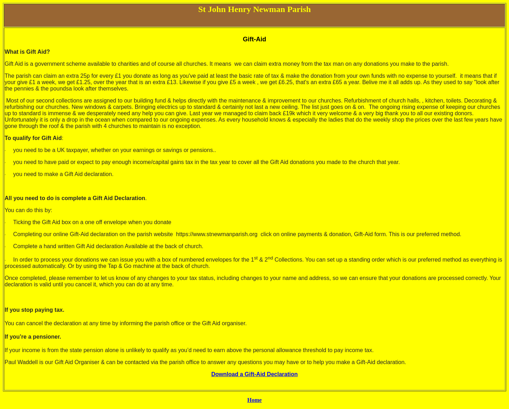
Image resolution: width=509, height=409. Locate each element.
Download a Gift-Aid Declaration (254, 374)
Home (254, 400)
